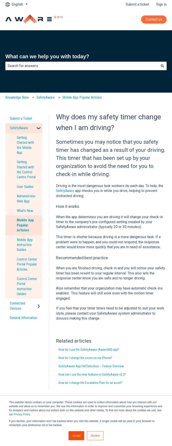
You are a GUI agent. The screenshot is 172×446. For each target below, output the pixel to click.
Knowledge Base (17, 97)
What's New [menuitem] (25, 211)
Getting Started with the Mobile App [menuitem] (25, 145)
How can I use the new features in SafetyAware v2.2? (92, 374)
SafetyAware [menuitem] (19, 128)
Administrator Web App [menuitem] (26, 198)
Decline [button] (95, 435)
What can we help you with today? (47, 56)
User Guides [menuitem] (25, 187)
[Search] (162, 66)
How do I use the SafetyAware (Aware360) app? (88, 349)
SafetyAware (46, 97)
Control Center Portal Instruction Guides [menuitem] (27, 286)
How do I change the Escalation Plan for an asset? (90, 383)
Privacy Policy (22, 414)
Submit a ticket (137, 4)
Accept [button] (76, 435)
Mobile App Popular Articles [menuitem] (25, 225)
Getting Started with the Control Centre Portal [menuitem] (26, 169)
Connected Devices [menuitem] (17, 305)
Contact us (154, 19)
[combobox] (81, 66)
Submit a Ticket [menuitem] (21, 118)
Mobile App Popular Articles (82, 97)
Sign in (161, 4)
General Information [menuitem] (23, 318)
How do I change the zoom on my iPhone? (85, 358)
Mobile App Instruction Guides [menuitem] (25, 245)
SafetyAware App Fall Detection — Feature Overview (91, 366)
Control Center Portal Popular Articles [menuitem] (27, 264)
